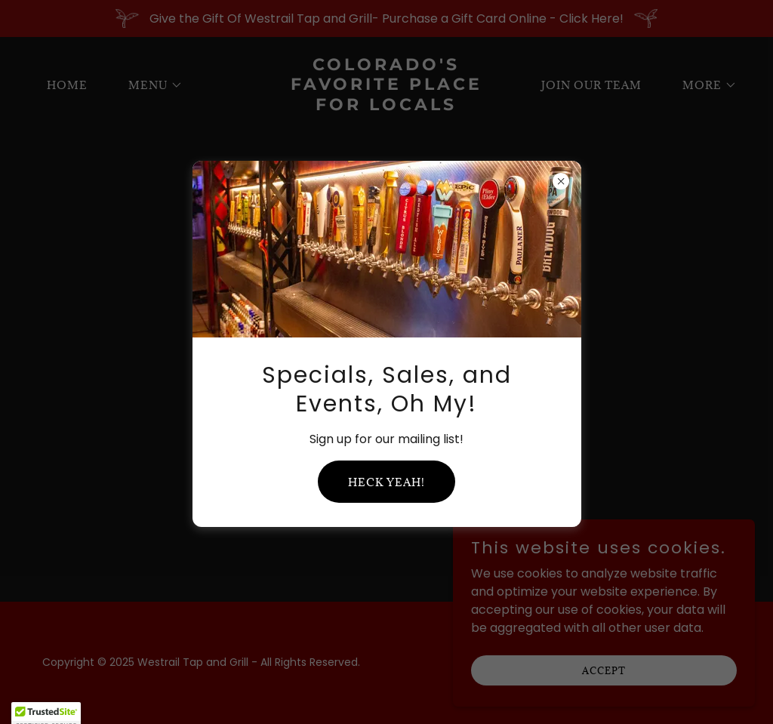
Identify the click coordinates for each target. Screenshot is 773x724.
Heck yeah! (386, 482)
